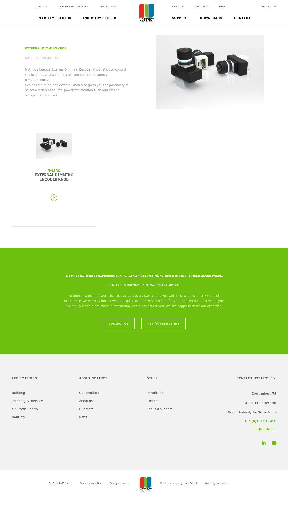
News (222, 6)
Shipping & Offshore (27, 401)
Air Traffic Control (25, 409)
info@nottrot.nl (264, 429)
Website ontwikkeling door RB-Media (179, 483)
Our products (89, 393)
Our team (201, 6)
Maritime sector (54, 18)
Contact (242, 18)
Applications (108, 6)
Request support (159, 409)
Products (41, 6)
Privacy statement (119, 483)
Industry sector (99, 18)
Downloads (211, 18)
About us (178, 6)
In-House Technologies (73, 6)
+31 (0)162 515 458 (163, 324)
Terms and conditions (91, 483)
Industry (18, 417)
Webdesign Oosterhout (217, 483)
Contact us (118, 324)
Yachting (18, 393)
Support (180, 18)
